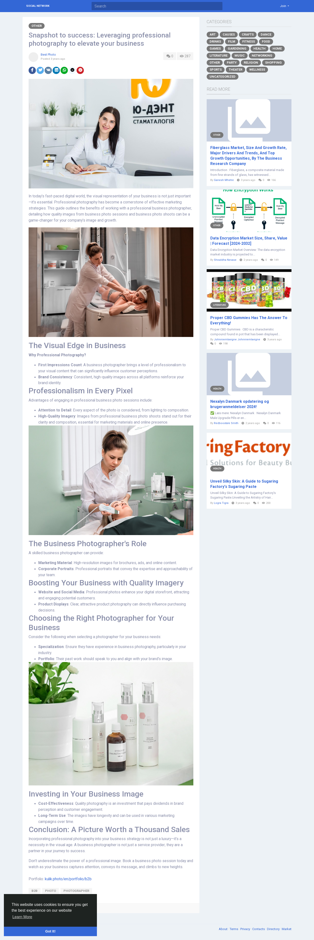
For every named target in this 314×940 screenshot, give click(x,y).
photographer (76, 891)
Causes (229, 34)
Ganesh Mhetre (224, 180)
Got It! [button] (50, 931)
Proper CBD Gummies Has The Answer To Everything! (248, 320)
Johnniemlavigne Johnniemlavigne (237, 339)
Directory (273, 929)
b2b (34, 891)
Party (232, 62)
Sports (216, 69)
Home (277, 48)
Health (259, 48)
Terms (234, 929)
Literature (219, 55)
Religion (251, 62)
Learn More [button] (22, 917)
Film (231, 41)
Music (240, 55)
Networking (262, 55)
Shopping (273, 62)
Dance (266, 34)
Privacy (245, 929)
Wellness (257, 69)
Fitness (248, 41)
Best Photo (48, 54)
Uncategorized (223, 76)
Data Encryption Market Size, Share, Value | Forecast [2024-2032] (248, 241)
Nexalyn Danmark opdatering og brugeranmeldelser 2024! (239, 404)
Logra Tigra (221, 503)
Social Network (37, 5)
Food (266, 41)
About (223, 929)
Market (286, 929)
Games (215, 48)
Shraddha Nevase (225, 259)
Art (213, 34)
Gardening (237, 48)
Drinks (215, 41)
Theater (235, 69)
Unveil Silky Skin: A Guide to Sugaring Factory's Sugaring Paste (244, 484)
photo (50, 891)
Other (36, 26)
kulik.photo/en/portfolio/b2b (68, 879)
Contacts (259, 929)
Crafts (248, 34)
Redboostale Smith (226, 423)
